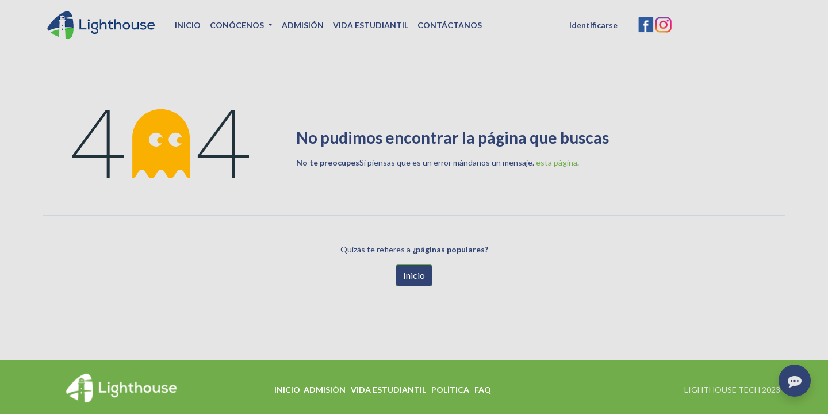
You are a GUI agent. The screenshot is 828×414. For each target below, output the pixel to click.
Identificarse (593, 25)
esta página (556, 162)
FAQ (482, 389)
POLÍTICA (450, 389)
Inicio (414, 275)
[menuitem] (187, 25)
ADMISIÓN (325, 389)
